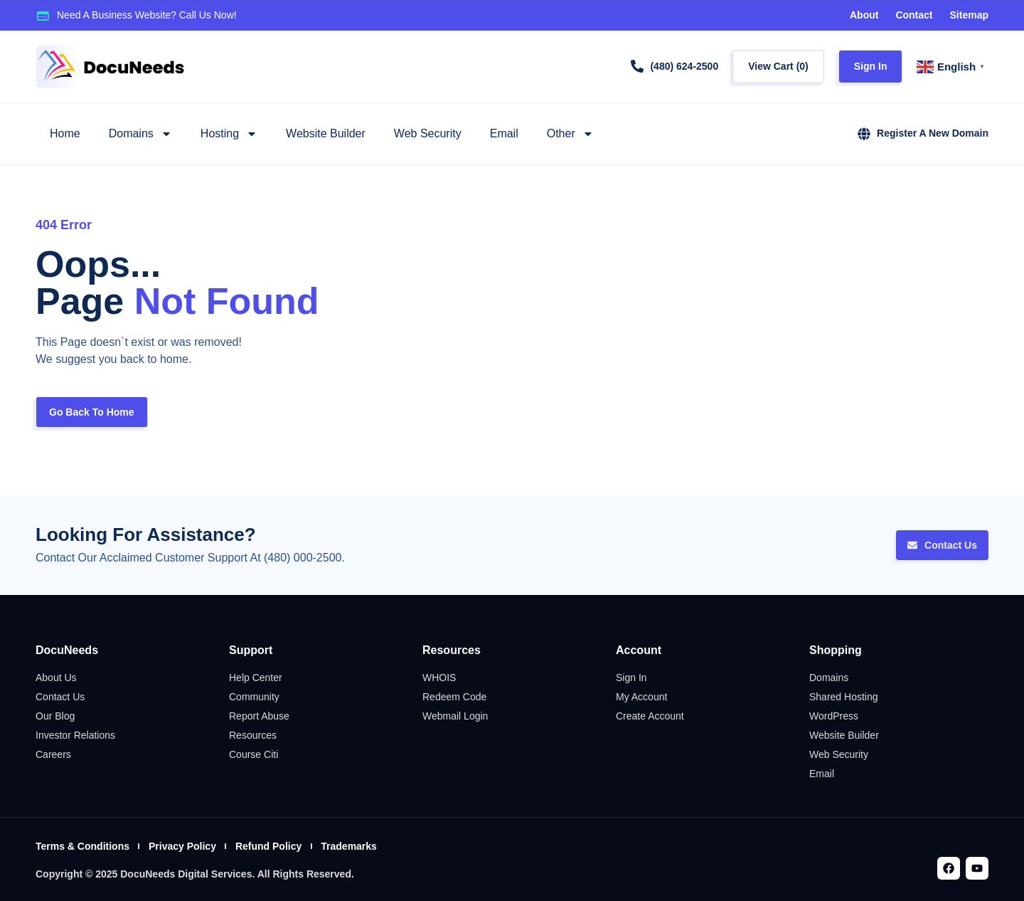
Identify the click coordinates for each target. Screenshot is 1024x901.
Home (65, 133)
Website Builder (326, 133)
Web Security (428, 133)
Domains (140, 134)
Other (570, 134)
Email (504, 133)
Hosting (229, 134)
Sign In (870, 66)
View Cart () (778, 66)
